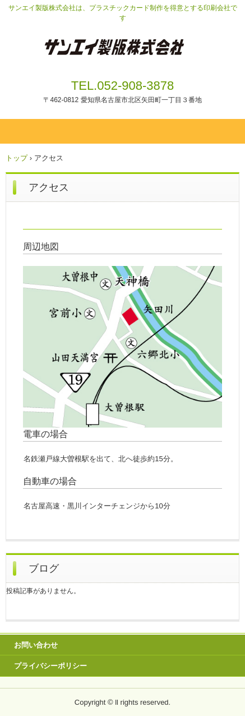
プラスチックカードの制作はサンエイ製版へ (122, 49)
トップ (16, 158)
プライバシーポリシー (50, 666)
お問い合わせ (36, 645)
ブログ (44, 568)
